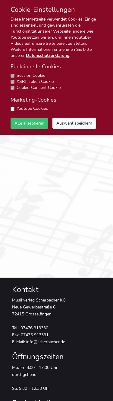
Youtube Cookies (32, 108)
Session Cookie (31, 75)
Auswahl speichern (74, 123)
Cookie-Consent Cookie (39, 87)
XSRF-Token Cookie (35, 81)
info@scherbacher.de (45, 342)
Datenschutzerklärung (47, 55)
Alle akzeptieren (29, 123)
